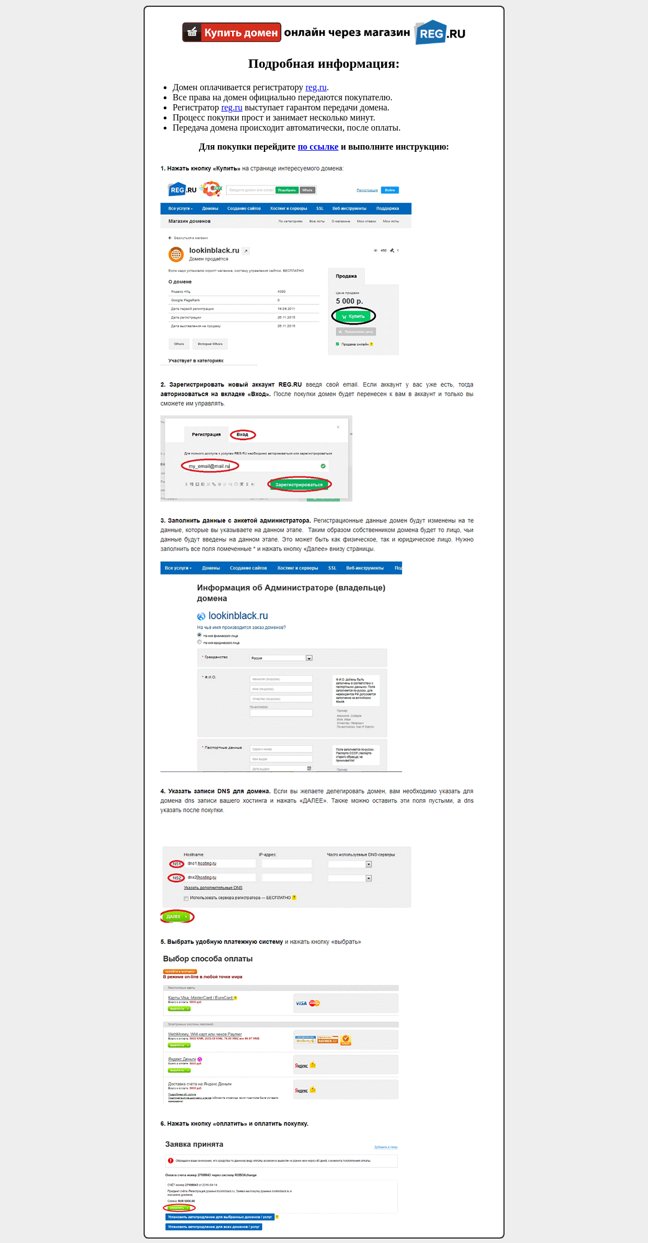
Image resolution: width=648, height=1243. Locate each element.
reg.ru (316, 87)
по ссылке (318, 146)
